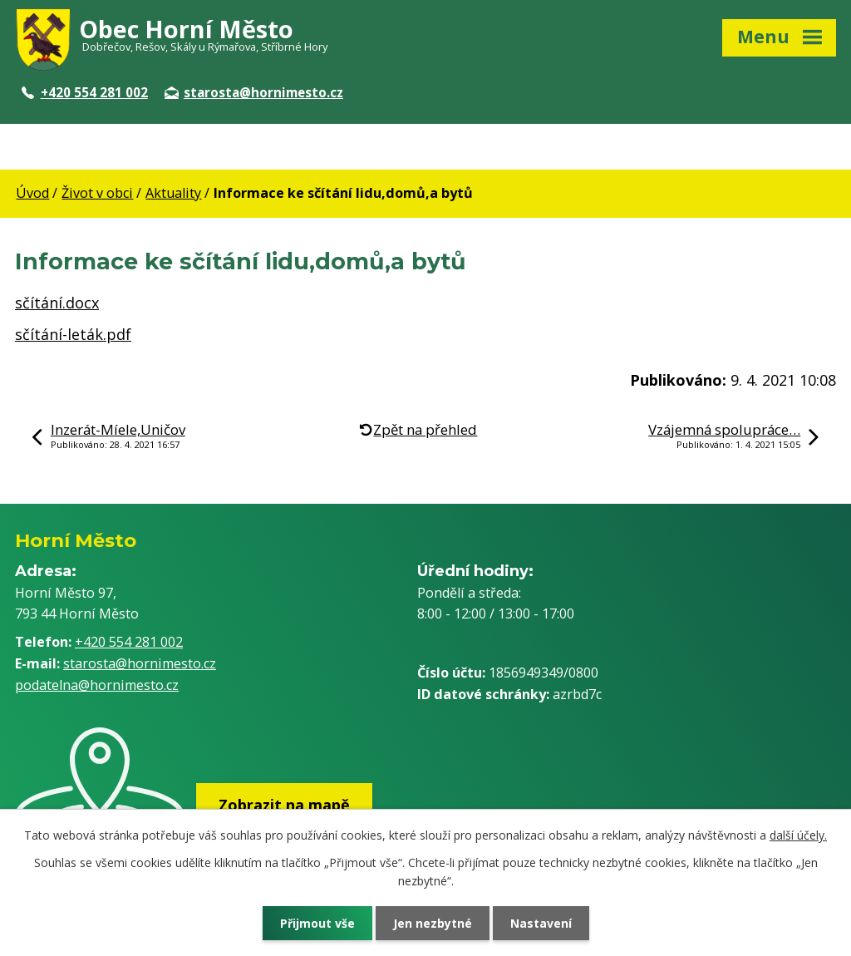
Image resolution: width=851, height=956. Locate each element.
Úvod (32, 193)
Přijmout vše (317, 923)
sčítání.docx (57, 303)
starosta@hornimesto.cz (254, 92)
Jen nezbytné (432, 923)
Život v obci (97, 193)
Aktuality (173, 193)
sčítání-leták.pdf (73, 334)
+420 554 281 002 (85, 92)
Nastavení (541, 923)
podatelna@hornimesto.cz (97, 685)
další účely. (798, 835)
